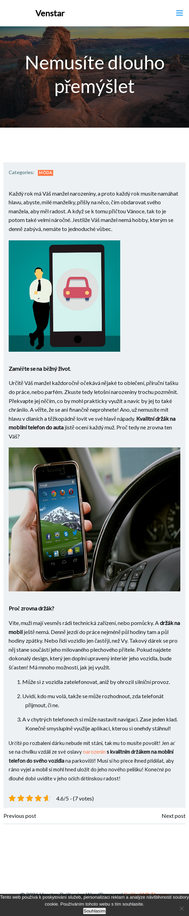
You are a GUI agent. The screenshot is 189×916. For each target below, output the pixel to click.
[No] (181, 907)
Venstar (50, 13)
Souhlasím (95, 911)
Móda (45, 172)
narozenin (94, 752)
